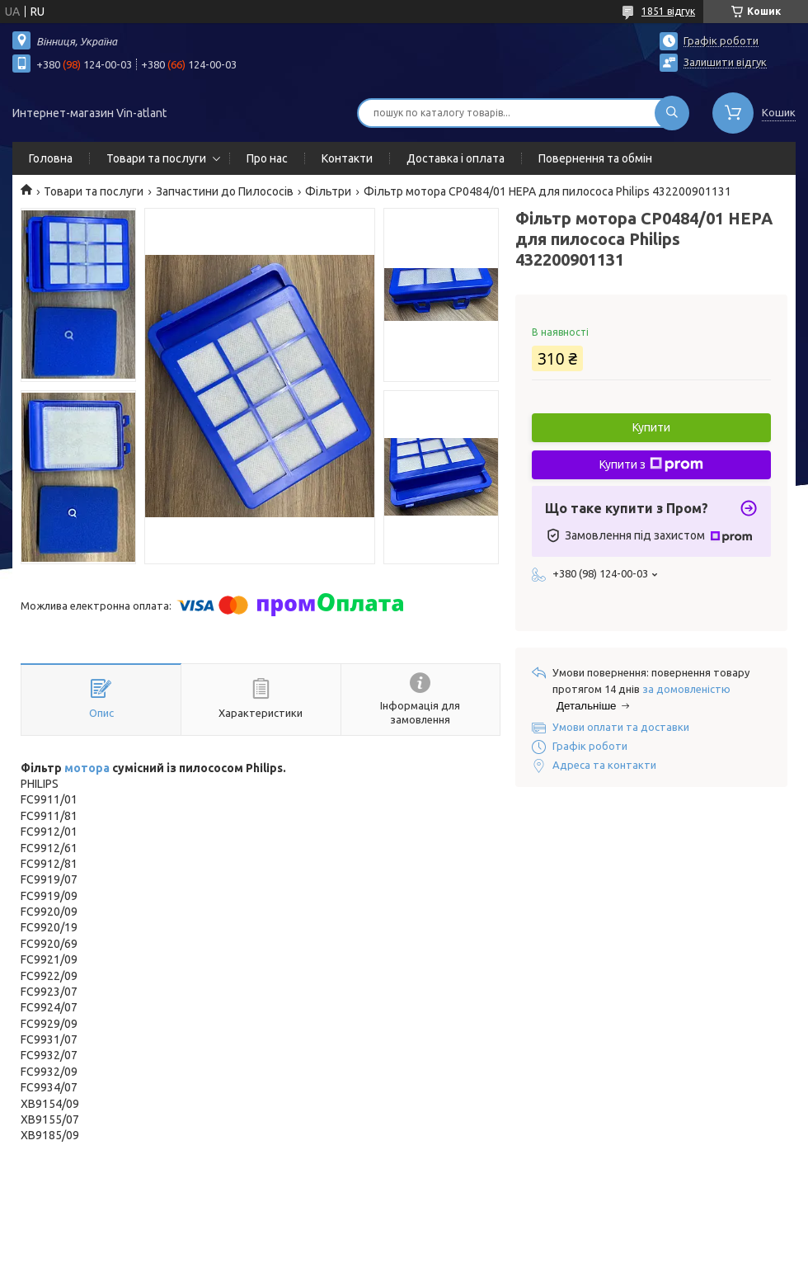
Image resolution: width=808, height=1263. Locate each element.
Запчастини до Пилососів (225, 191)
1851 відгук (668, 11)
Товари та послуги (156, 158)
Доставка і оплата (455, 158)
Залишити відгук (725, 62)
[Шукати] (672, 113)
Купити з (651, 464)
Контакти (347, 158)
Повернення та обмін (595, 158)
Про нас (267, 158)
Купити (651, 427)
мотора (87, 768)
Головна (51, 158)
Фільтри (328, 191)
